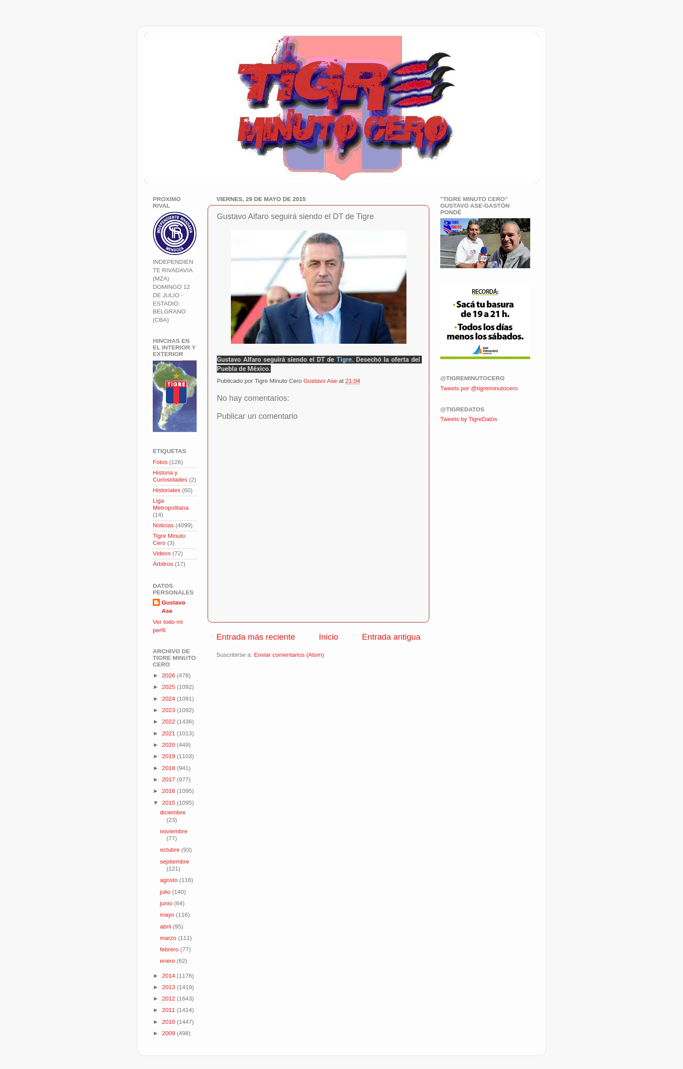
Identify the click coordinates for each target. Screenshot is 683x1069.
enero (168, 960)
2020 (169, 744)
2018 (169, 768)
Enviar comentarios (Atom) (289, 654)
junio (167, 903)
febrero (170, 949)
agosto (169, 880)
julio (166, 892)
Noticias (163, 525)
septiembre (174, 861)
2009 (169, 1033)
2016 (169, 791)
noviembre (173, 831)
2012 (169, 998)
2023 (169, 710)
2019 (169, 756)
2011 (169, 1010)
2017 (169, 779)
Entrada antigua (391, 636)
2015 (169, 802)
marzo (169, 938)
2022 (169, 721)
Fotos (160, 462)
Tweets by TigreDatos (468, 419)
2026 (169, 675)
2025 (169, 687)
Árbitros (163, 564)
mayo (168, 914)
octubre (170, 849)
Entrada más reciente (255, 636)
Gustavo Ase (173, 606)
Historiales (166, 490)
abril (166, 926)
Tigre (344, 360)
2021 (169, 733)
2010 (169, 1022)
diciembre (173, 812)
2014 (169, 975)
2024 (169, 698)
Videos (162, 553)
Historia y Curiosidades (170, 476)
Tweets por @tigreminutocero (479, 388)
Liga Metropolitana (171, 504)
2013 (169, 987)
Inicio (328, 636)
